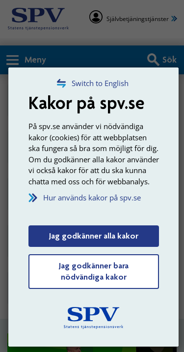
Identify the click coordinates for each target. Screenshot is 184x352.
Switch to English (100, 83)
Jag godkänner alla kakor (93, 236)
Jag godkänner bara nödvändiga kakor (94, 271)
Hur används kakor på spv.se (92, 197)
